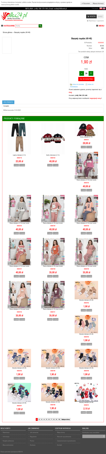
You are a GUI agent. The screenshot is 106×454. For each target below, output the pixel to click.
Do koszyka (22, 165)
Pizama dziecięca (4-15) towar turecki (86, 180)
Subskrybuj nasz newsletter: (91, 433)
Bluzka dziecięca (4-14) (86, 137)
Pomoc (32, 441)
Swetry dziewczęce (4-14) (53, 155)
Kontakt (59, 445)
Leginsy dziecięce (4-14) (19, 155)
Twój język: (95, 8)
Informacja (6, 437)
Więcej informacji (98, 3)
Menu (101, 26)
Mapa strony (61, 432)
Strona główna (7, 32)
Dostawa (32, 445)
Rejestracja (6, 432)
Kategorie (9, 26)
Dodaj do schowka (78, 84)
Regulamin (33, 437)
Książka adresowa (8, 441)
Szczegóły (16, 165)
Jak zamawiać (34, 432)
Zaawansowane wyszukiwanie (66, 441)
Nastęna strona (66, 419)
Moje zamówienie (8, 445)
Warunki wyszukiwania (64, 437)
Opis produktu (8, 102)
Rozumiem (86, 3)
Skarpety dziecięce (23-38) (86, 300)
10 (59, 419)
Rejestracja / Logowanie (96, 21)
